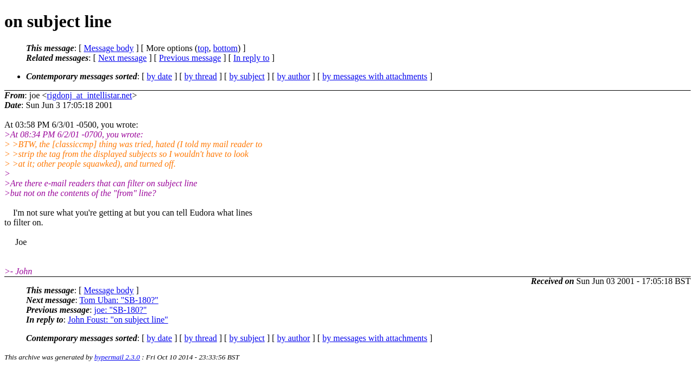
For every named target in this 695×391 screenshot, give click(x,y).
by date (159, 76)
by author (293, 76)
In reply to (251, 57)
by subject (246, 76)
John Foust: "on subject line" (118, 319)
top (203, 48)
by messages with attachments (375, 76)
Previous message (190, 57)
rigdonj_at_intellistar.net (89, 95)
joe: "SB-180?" (120, 309)
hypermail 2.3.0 (117, 357)
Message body (109, 48)
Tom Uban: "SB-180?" (118, 300)
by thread (201, 76)
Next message (122, 57)
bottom (225, 48)
